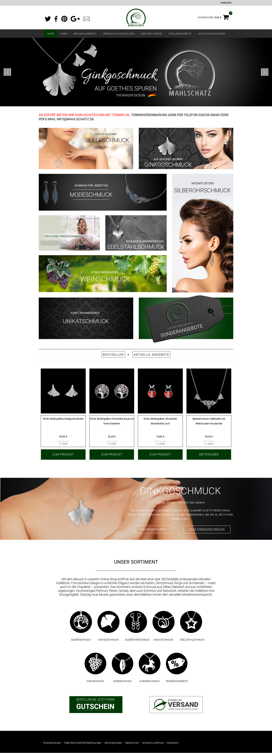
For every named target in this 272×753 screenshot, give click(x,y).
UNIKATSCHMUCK (163, 639)
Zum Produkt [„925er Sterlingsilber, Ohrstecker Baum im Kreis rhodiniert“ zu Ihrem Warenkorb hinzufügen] (112, 454)
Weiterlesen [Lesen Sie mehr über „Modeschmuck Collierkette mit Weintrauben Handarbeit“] (209, 454)
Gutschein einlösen (211, 33)
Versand (65, 444)
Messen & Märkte (85, 33)
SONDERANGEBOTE (177, 681)
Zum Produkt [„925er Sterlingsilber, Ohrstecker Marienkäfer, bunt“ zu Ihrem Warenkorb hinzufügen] (160, 454)
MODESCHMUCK (122, 681)
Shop (64, 33)
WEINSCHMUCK (95, 681)
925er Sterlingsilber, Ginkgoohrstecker (63, 418)
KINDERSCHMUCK (149, 681)
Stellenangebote (180, 33)
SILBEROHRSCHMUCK (137, 639)
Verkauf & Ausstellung (118, 33)
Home (50, 33)
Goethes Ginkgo (151, 33)
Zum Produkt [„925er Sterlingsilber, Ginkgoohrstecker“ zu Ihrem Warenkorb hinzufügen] (63, 454)
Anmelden (225, 3)
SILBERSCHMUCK (81, 639)
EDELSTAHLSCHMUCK (192, 639)
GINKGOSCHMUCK (108, 639)
